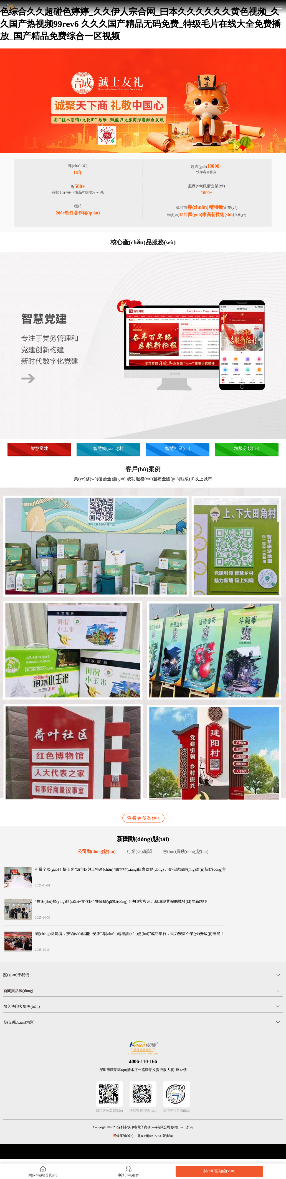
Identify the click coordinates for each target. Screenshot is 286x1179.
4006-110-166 (143, 1061)
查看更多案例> (143, 818)
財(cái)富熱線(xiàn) (219, 1171)
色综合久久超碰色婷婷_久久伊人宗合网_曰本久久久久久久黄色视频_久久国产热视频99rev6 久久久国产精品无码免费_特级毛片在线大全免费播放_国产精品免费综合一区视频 (140, 24)
